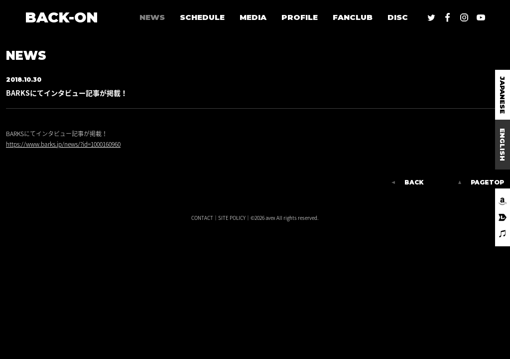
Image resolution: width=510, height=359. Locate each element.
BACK (413, 182)
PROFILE (299, 17)
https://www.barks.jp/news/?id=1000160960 (63, 144)
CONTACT (202, 217)
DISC (397, 17)
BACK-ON (61, 17)
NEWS (152, 17)
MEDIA (253, 17)
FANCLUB (353, 17)
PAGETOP (487, 182)
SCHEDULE (202, 17)
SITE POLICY (232, 217)
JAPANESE (503, 95)
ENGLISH (503, 144)
